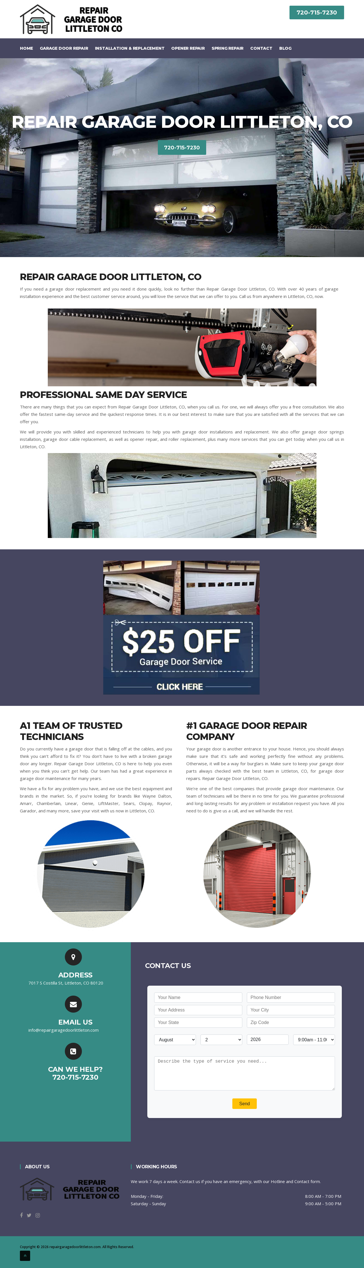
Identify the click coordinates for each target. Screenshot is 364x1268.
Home (26, 48)
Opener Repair (187, 48)
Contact (261, 48)
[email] (63, 1030)
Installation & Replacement (130, 48)
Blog (285, 48)
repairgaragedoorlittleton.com (74, 1246)
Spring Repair (227, 48)
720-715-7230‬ (317, 12)
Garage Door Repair (64, 48)
